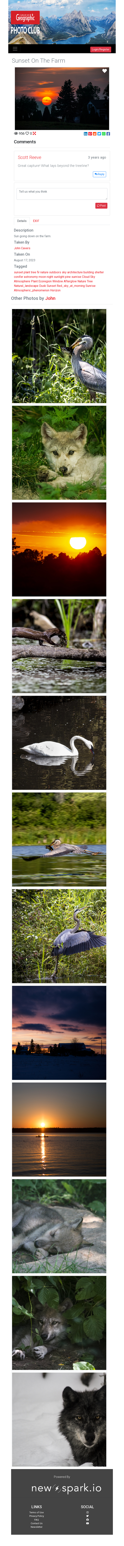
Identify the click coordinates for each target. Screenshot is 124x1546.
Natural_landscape (26, 286)
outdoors (55, 272)
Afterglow (70, 281)
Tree (90, 281)
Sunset (51, 286)
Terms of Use (36, 1512)
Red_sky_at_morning (71, 286)
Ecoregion (45, 281)
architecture (75, 272)
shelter (99, 272)
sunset (18, 272)
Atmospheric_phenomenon (31, 290)
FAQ (36, 1519)
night (50, 277)
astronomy (31, 277)
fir (38, 272)
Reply (99, 174)
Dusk (42, 286)
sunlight (59, 277)
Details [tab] (22, 221)
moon (42, 277)
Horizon (55, 290)
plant (27, 272)
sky (64, 272)
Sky (92, 277)
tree (33, 272)
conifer (18, 277)
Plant (34, 281)
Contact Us (37, 1523)
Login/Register (100, 49)
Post (101, 205)
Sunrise (91, 286)
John (50, 298)
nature (44, 272)
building (88, 272)
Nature (81, 281)
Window (57, 281)
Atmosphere (22, 281)
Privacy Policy (36, 1516)
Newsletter (36, 1526)
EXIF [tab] (36, 221)
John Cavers (22, 248)
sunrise (76, 277)
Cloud (86, 277)
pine (68, 277)
